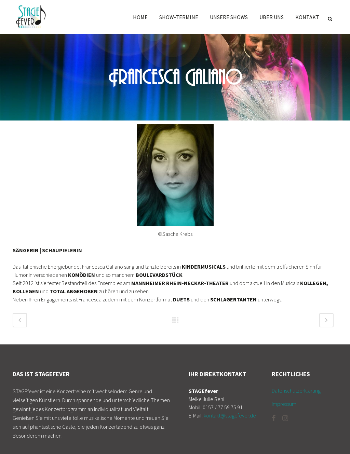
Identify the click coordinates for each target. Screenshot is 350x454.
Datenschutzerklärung (296, 390)
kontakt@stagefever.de (230, 415)
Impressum (284, 403)
